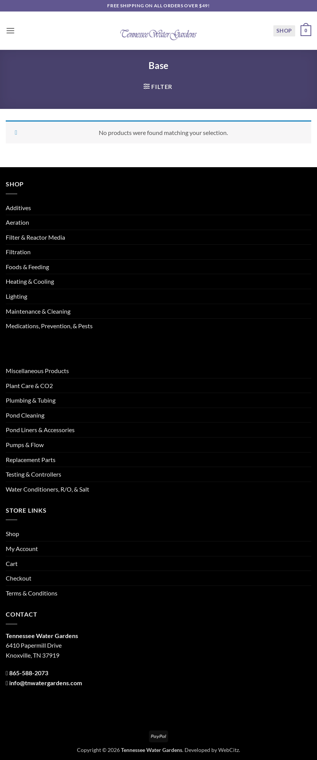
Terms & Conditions (31, 593)
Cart (12, 563)
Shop (284, 30)
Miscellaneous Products (37, 370)
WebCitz (228, 750)
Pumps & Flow (25, 444)
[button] (10, 30)
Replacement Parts (31, 459)
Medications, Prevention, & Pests (49, 325)
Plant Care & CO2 (29, 385)
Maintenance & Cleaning (38, 311)
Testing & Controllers (33, 474)
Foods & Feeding (27, 266)
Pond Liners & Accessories (40, 429)
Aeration (17, 222)
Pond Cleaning (25, 415)
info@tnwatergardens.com (45, 682)
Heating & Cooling (30, 281)
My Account (22, 548)
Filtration (18, 251)
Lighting (16, 296)
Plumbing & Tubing (31, 400)
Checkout (18, 578)
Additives (18, 207)
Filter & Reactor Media (35, 237)
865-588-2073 (28, 672)
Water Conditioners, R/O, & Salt (47, 489)
